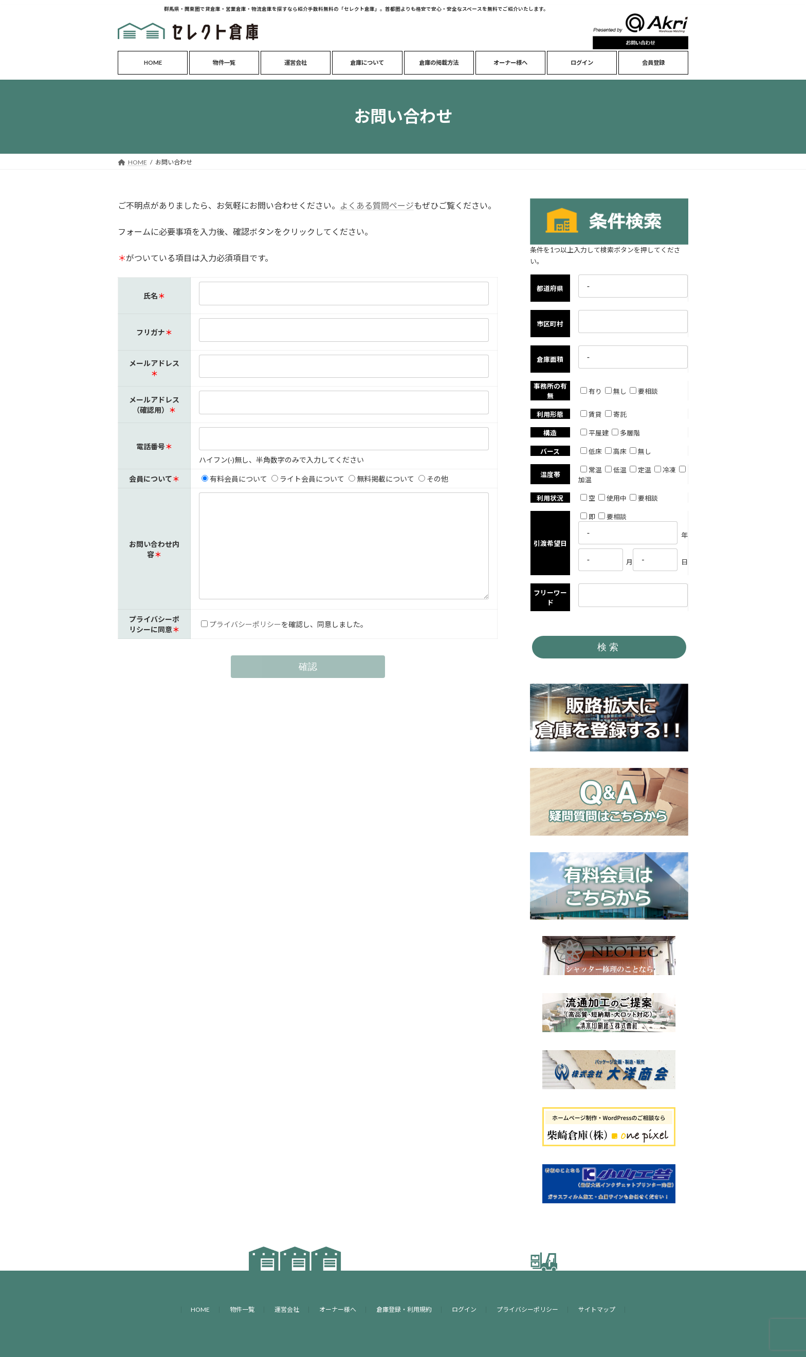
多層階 (626, 433)
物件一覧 (242, 1309)
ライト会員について (307, 478)
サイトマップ (596, 1309)
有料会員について (234, 478)
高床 (616, 451)
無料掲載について (381, 478)
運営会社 (286, 1309)
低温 (616, 470)
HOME (200, 1309)
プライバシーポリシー (245, 644)
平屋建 (594, 433)
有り (591, 391)
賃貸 (591, 414)
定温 (640, 470)
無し (616, 391)
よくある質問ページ (377, 205)
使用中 (612, 498)
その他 (433, 478)
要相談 (644, 391)
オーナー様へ (337, 1309)
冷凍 (665, 470)
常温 (591, 470)
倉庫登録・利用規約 (404, 1309)
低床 (591, 451)
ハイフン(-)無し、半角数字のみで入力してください (280, 459)
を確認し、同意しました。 (324, 644)
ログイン (464, 1309)
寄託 (616, 414)
